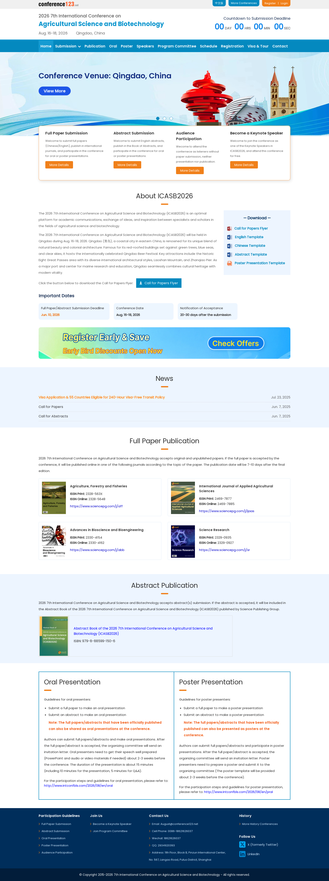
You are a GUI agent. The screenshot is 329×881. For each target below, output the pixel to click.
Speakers (145, 46)
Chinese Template (250, 245)
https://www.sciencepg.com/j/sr (224, 550)
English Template (249, 237)
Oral (113, 46)
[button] (157, 118)
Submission (68, 46)
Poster (127, 46)
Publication (95, 46)
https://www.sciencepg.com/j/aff (96, 506)
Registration (232, 46)
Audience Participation (57, 853)
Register (270, 3)
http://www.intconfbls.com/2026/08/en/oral (78, 785)
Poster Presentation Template (260, 263)
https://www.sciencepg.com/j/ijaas (226, 511)
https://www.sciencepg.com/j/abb (97, 550)
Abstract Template (251, 254)
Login (284, 3)
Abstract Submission (55, 831)
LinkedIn (249, 854)
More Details (59, 165)
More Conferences (244, 3)
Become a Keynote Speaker (112, 824)
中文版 (219, 3)
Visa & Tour (258, 46)
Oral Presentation (53, 838)
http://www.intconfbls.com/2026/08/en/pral (238, 792)
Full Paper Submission (56, 824)
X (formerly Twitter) (258, 844)
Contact (280, 46)
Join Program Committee (110, 831)
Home (45, 46)
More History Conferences (260, 824)
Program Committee (177, 46)
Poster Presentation (55, 845)
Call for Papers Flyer (251, 228)
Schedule (208, 46)
